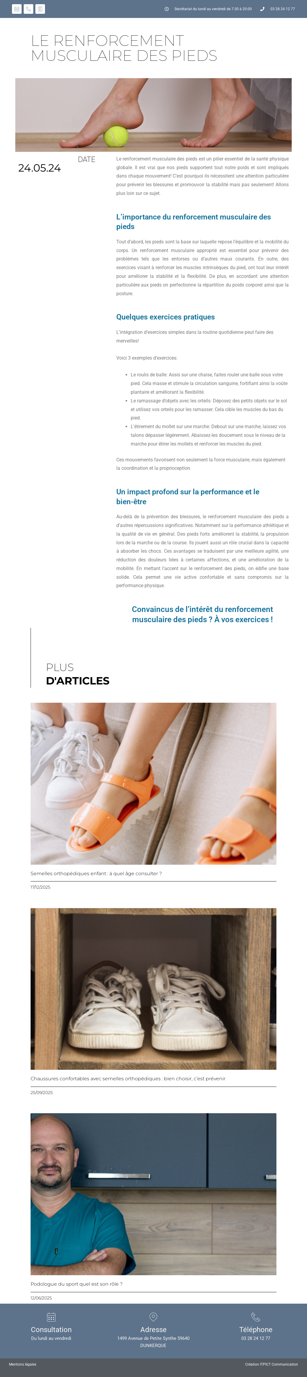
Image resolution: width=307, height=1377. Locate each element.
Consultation (51, 1329)
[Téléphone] (255, 1317)
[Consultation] (51, 1317)
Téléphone (256, 1329)
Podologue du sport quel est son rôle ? (77, 1284)
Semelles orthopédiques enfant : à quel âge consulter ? (96, 873)
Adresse (153, 1329)
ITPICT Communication (279, 1364)
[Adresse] (153, 1317)
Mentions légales (22, 1364)
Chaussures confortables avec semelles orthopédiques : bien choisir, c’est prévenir (128, 1078)
